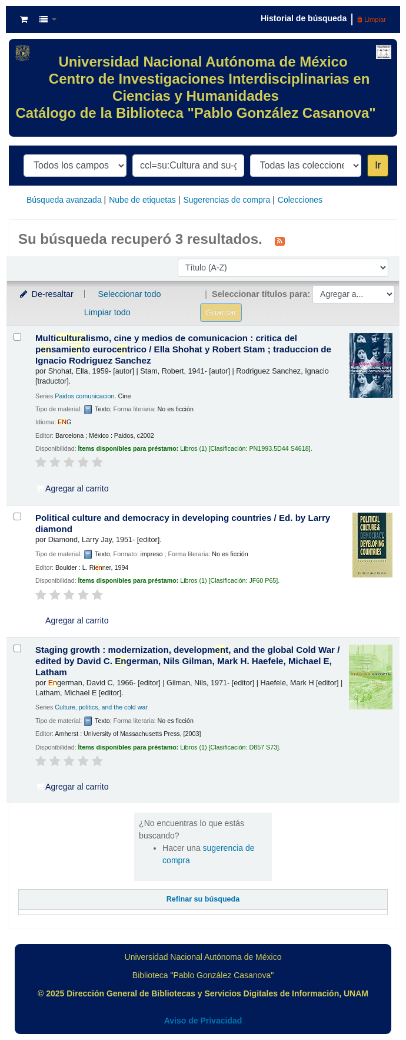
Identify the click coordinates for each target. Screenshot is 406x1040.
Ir (378, 165)
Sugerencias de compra (226, 199)
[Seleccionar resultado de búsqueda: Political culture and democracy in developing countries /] (17, 516)
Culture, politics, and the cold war (101, 707)
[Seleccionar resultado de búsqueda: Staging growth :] (17, 648)
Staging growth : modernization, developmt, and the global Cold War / (187, 661)
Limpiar (371, 19)
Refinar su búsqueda (203, 899)
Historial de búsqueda (304, 18)
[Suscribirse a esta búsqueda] (280, 240)
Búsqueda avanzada (64, 199)
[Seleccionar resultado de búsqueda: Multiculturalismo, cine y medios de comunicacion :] (17, 337)
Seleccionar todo (129, 294)
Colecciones (300, 199)
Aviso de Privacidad (203, 1020)
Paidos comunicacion (84, 396)
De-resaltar (46, 294)
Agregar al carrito (72, 488)
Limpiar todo (107, 312)
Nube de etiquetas (142, 199)
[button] (23, 19)
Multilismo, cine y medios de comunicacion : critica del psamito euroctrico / (183, 349)
